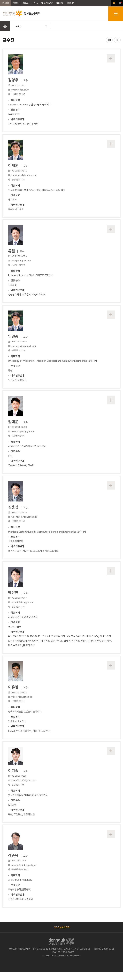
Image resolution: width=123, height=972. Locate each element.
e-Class (34, 3)
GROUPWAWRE (46, 3)
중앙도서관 (70, 3)
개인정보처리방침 (61, 927)
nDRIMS (25, 3)
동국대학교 (5, 3)
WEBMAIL (59, 3)
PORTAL (16, 3)
